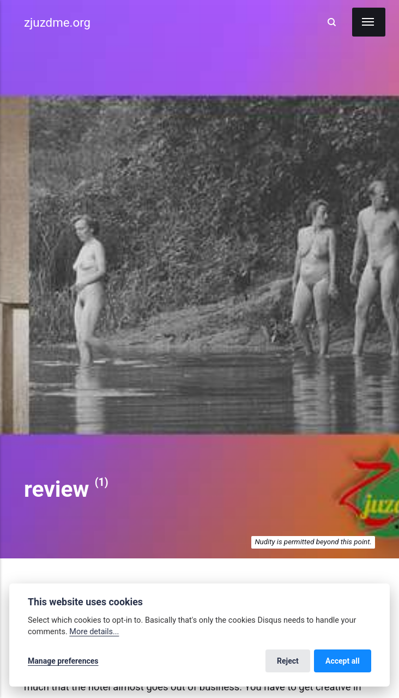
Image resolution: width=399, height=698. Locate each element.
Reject (288, 661)
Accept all (342, 661)
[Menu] (368, 22)
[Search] (332, 22)
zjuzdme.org (57, 22)
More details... (94, 631)
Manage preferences (63, 661)
